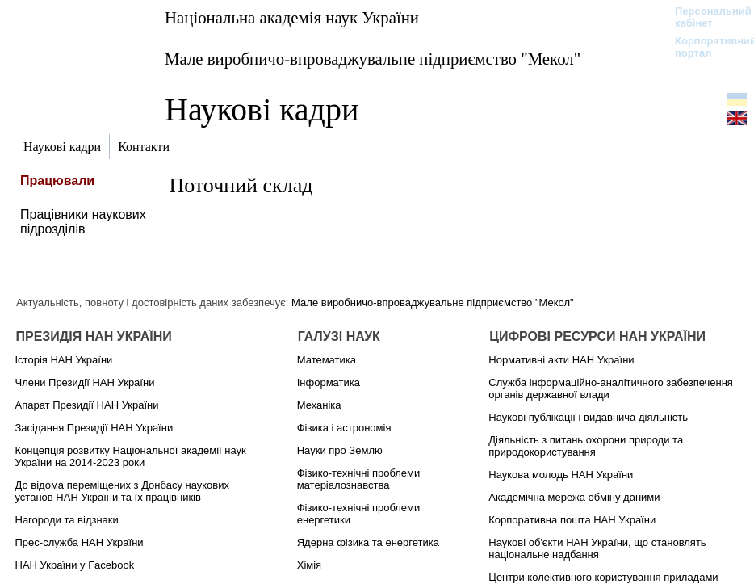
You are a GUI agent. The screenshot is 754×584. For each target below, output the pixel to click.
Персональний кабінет (705, 17)
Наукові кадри (261, 109)
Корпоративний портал (705, 47)
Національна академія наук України (292, 17)
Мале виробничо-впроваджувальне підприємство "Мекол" (372, 58)
